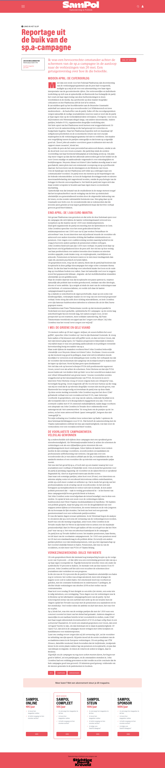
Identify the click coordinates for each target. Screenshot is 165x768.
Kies (36, 734)
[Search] (138, 6)
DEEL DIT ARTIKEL (128, 60)
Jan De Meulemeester (31, 61)
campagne (61, 673)
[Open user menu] (143, 6)
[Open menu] (23, 6)
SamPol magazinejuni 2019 (28, 66)
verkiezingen (74, 673)
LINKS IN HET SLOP (30, 26)
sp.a (51, 673)
